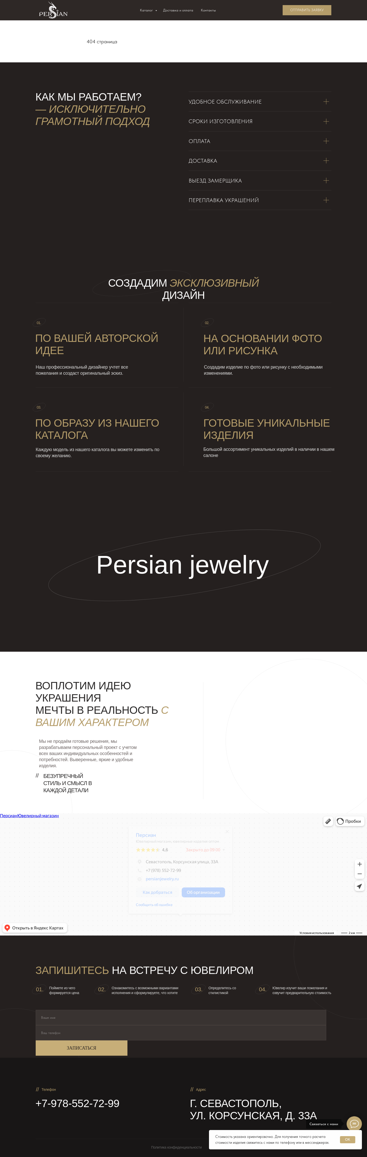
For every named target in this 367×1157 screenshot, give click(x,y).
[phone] (181, 1032)
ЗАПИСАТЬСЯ (81, 1048)
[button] (307, 10)
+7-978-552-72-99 (77, 1103)
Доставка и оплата (178, 10)
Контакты (208, 10)
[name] (181, 1017)
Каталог (147, 10)
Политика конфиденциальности (176, 1147)
